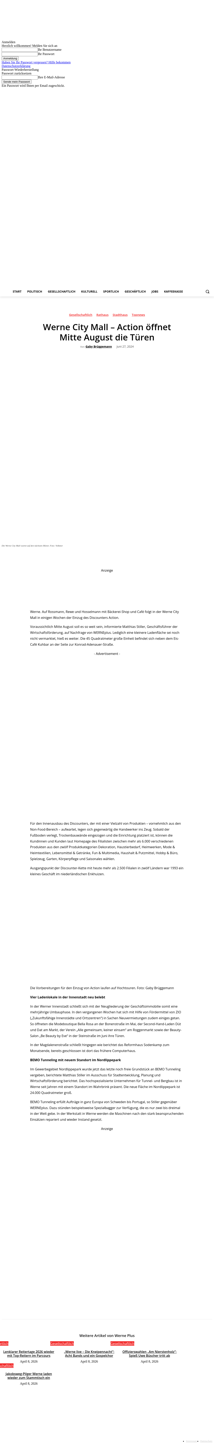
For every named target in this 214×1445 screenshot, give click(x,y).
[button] (207, 291)
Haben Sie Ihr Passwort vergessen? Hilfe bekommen (36, 62)
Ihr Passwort (46, 54)
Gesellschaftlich (80, 315)
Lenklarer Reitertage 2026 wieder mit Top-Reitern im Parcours (28, 1353)
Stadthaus (120, 315)
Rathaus (102, 315)
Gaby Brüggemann (98, 346)
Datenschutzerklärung (16, 66)
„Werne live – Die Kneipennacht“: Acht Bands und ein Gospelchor (89, 1353)
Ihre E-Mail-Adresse (51, 77)
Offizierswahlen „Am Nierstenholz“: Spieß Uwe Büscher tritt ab (149, 1353)
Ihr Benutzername (49, 49)
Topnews (138, 315)
